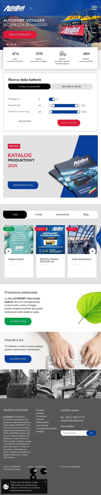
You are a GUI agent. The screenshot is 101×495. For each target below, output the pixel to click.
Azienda (40, 413)
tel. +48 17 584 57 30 (73, 417)
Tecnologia (41, 416)
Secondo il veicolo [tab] (71, 86)
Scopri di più (18, 321)
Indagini (40, 431)
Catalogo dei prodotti (46, 428)
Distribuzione (42, 422)
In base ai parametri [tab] (29, 86)
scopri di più (18, 359)
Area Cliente (42, 425)
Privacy (31, 466)
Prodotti (40, 410)
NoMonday (76, 466)
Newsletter (41, 466)
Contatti (40, 419)
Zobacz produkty (20, 34)
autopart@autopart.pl (72, 420)
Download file (23, 185)
